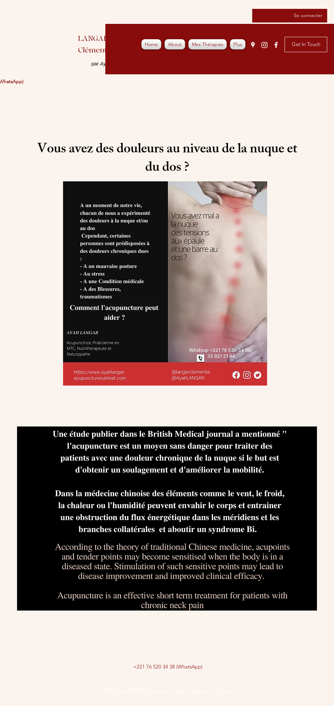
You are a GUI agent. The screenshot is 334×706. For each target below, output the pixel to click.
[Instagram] (264, 45)
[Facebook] (276, 45)
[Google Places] (253, 45)
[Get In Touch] (306, 44)
